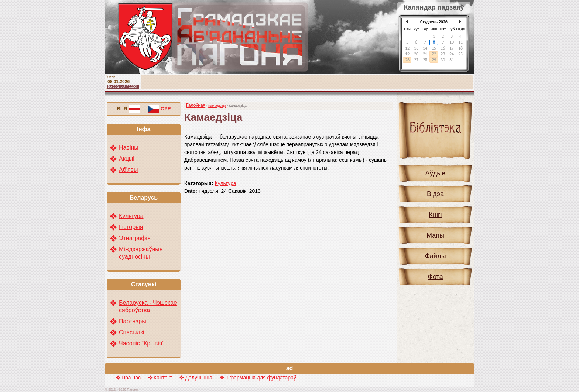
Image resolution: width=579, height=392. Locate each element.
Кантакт (163, 378)
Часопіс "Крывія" (141, 343)
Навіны (128, 147)
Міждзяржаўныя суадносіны (140, 253)
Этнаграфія (135, 238)
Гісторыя (131, 227)
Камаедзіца (217, 106)
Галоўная (195, 105)
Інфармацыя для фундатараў (260, 378)
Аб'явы (128, 170)
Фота (435, 276)
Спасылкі (131, 332)
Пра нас (131, 378)
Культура (225, 183)
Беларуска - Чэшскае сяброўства (148, 306)
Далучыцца (198, 378)
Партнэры (132, 321)
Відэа (435, 194)
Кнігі (435, 214)
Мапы (435, 235)
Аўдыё (435, 173)
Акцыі (126, 159)
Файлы (435, 256)
